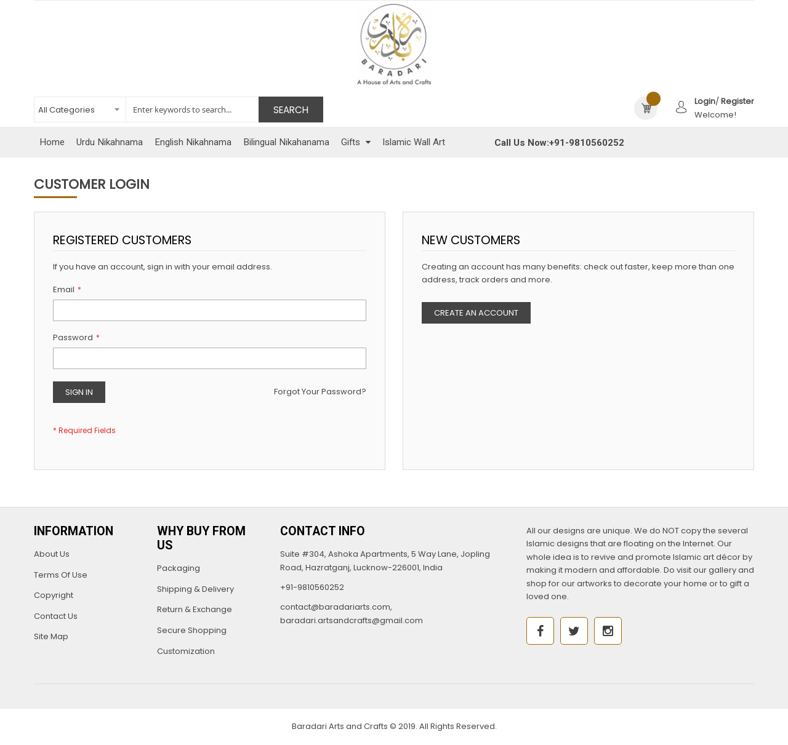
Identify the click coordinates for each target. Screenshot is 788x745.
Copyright (53, 595)
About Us (52, 554)
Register (737, 101)
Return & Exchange (194, 609)
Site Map (51, 636)
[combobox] (178, 109)
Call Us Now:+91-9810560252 (559, 142)
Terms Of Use (60, 575)
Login (704, 101)
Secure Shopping (192, 630)
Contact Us (56, 616)
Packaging (178, 568)
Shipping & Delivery (195, 589)
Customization (186, 651)
